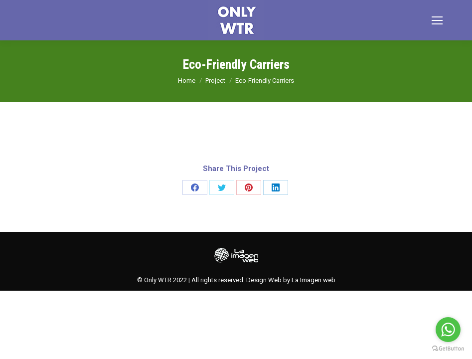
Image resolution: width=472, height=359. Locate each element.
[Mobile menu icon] (437, 20)
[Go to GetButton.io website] (448, 349)
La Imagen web (313, 280)
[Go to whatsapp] (448, 329)
